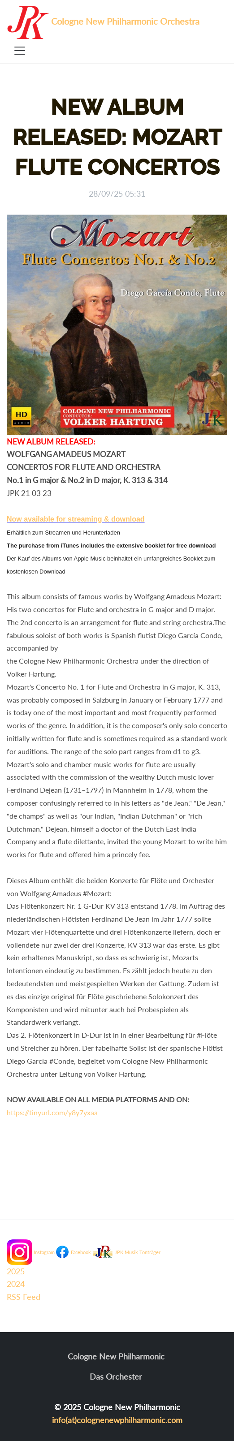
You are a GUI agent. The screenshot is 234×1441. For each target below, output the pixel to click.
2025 (16, 1271)
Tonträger (149, 1252)
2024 (16, 1284)
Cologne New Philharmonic (116, 1356)
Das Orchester (116, 1376)
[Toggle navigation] (19, 51)
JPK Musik (126, 1252)
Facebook (81, 1252)
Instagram (44, 1252)
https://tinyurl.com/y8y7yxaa (52, 1112)
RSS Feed (23, 1297)
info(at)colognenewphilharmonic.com (117, 1420)
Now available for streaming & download (76, 519)
